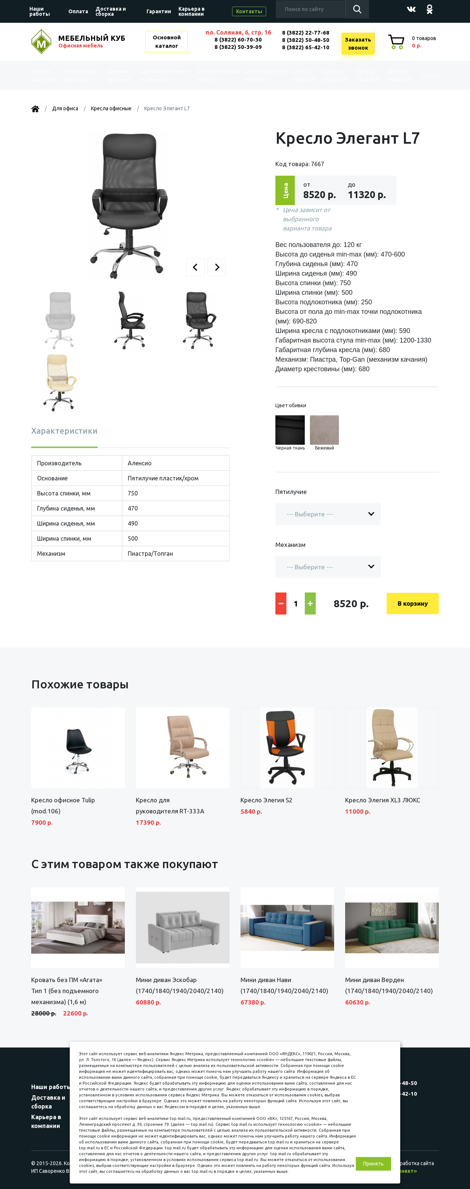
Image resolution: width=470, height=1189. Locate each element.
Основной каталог (167, 41)
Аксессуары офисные (82, 75)
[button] (195, 267)
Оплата (78, 11)
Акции (424, 75)
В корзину (413, 603)
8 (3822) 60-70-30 (238, 39)
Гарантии (159, 11)
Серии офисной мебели (251, 75)
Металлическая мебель (213, 75)
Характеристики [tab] (64, 430)
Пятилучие (291, 491)
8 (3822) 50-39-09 (238, 47)
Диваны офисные (118, 75)
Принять (373, 1164)
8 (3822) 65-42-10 (305, 47)
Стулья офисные (327, 75)
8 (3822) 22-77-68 (305, 32)
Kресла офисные (46, 75)
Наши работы (39, 11)
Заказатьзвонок (358, 43)
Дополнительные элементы (163, 75)
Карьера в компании (191, 11)
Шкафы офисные (391, 75)
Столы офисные (295, 75)
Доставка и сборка (110, 11)
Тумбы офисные (359, 75)
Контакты (249, 11)
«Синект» (404, 1171)
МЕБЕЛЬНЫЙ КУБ (92, 41)
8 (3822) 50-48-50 (305, 40)
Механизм (290, 544)
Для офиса (65, 108)
